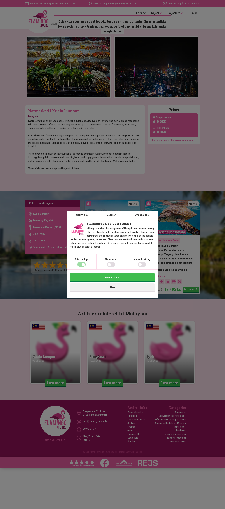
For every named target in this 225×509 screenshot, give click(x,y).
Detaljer (111, 220)
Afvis (91, 283)
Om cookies (142, 220)
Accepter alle (134, 283)
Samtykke (82, 220)
